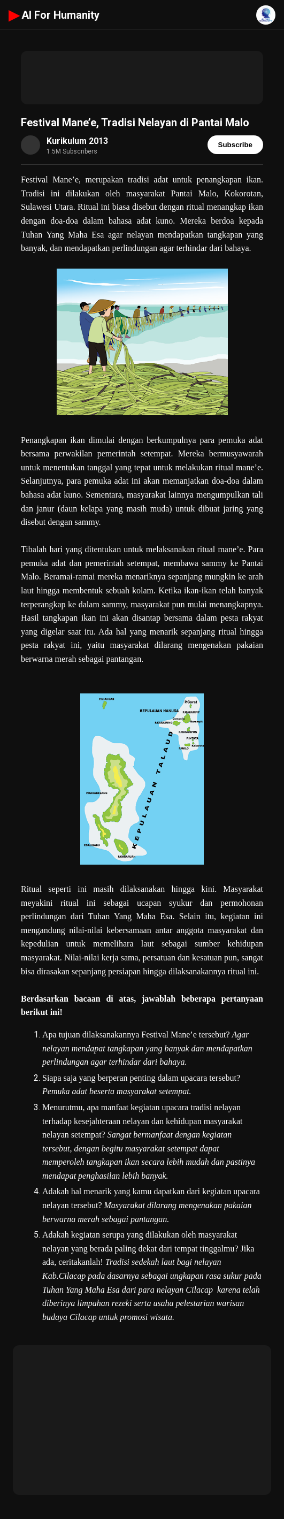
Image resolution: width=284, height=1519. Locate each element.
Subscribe (235, 145)
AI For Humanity (54, 15)
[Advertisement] (142, 77)
